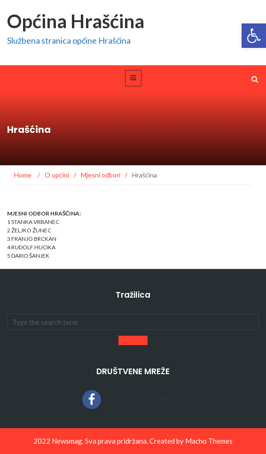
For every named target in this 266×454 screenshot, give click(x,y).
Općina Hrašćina (75, 21)
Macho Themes (209, 441)
